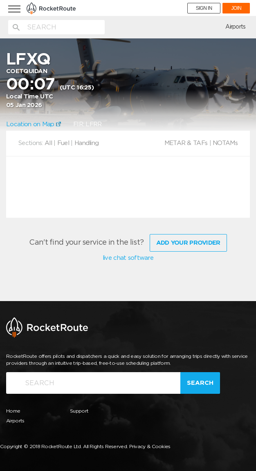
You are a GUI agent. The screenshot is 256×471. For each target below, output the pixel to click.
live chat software (128, 257)
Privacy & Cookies (150, 446)
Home (13, 411)
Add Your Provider (188, 242)
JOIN (236, 8)
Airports (235, 26)
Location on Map (33, 124)
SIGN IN (204, 8)
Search (200, 382)
